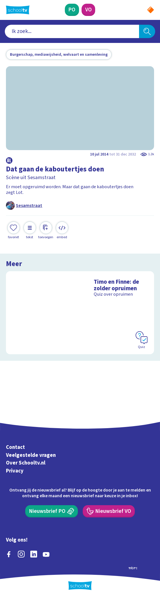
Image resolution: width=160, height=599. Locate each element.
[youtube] (46, 554)
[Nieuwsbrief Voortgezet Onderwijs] (109, 511)
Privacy (15, 470)
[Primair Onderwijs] (72, 10)
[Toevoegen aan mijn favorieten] (13, 230)
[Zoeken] (147, 31)
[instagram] (21, 554)
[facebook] (9, 554)
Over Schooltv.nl (25, 463)
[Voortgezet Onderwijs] (88, 10)
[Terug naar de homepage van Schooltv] (17, 9)
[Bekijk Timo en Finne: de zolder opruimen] (80, 312)
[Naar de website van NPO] (150, 9)
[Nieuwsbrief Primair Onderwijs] (51, 511)
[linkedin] (33, 554)
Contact (15, 447)
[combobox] (72, 31)
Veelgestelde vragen (31, 455)
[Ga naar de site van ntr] (133, 567)
